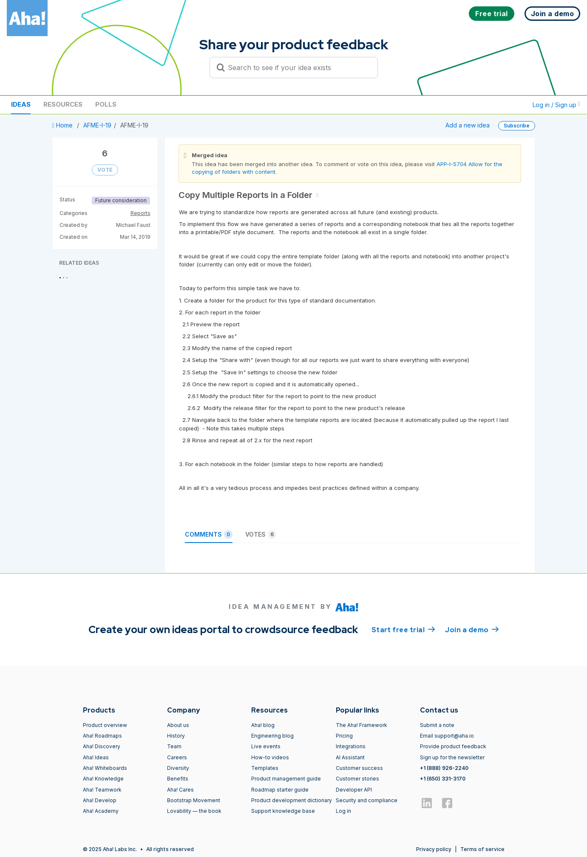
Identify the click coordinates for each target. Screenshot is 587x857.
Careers (177, 757)
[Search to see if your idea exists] (297, 67)
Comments (209, 534)
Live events (266, 746)
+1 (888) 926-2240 (444, 768)
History (176, 736)
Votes (260, 534)
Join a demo (472, 629)
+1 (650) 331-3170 (442, 778)
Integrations (351, 746)
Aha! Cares (180, 789)
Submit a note (437, 725)
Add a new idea (467, 125)
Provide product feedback (453, 746)
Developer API (354, 789)
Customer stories (357, 778)
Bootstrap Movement (193, 800)
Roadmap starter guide (280, 789)
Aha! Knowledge (103, 778)
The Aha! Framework (361, 725)
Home (63, 125)
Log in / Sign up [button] (556, 104)
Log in (343, 811)
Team (174, 746)
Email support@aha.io (447, 736)
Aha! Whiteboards (105, 768)
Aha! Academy (101, 811)
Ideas (21, 104)
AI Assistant (350, 757)
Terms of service (482, 849)
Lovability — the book (194, 811)
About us (178, 725)
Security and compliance (366, 800)
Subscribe (517, 125)
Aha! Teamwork (102, 789)
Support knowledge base (283, 811)
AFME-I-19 (97, 125)
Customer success (359, 768)
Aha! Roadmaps (102, 736)
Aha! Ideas (96, 757)
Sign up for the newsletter (452, 757)
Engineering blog (272, 736)
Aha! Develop (99, 800)
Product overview (105, 725)
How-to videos (270, 757)
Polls (105, 104)
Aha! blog (263, 725)
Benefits (177, 778)
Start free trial (403, 629)
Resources (62, 104)
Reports (140, 213)
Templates (264, 768)
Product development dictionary (291, 800)
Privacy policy (433, 849)
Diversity (178, 768)
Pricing (344, 736)
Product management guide (286, 778)
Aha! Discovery (101, 746)
